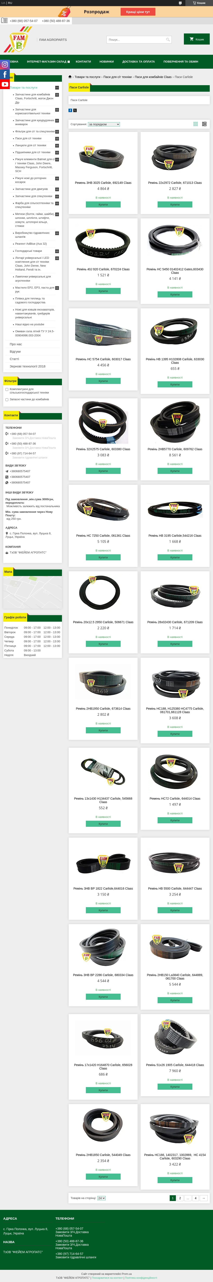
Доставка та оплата (138, 61)
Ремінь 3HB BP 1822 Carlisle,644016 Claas (103, 888)
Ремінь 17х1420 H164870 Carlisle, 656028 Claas (103, 1066)
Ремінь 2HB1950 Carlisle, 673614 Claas (103, 708)
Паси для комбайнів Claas (153, 77)
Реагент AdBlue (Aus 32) (31, 243)
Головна (11, 61)
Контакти (83, 61)
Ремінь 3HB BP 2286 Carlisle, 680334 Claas (103, 975)
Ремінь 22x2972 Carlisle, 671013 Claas (175, 182)
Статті (14, 359)
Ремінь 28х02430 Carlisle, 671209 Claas (175, 622)
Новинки (107, 61)
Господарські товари (28, 250)
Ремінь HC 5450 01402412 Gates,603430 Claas (174, 270)
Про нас (16, 344)
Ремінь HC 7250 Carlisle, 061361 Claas (103, 535)
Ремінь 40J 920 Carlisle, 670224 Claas (103, 269)
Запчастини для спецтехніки (33, 196)
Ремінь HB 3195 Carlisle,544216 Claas (174, 535)
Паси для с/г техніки (117, 77)
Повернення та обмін (181, 61)
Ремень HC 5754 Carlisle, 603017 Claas (103, 359)
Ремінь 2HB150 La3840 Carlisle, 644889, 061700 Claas (175, 976)
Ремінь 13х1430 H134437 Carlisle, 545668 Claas (103, 800)
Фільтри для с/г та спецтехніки (35, 131)
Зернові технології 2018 (27, 366)
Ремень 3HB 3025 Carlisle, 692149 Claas (103, 182)
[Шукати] (168, 39)
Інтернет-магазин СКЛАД (46, 61)
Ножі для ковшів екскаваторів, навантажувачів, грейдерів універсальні (35, 313)
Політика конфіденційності (141, 1277)
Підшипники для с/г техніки (32, 152)
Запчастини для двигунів (31, 189)
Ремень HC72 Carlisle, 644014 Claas (175, 798)
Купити (103, 204)
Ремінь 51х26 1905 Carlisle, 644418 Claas (175, 1065)
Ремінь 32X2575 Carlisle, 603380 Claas (103, 449)
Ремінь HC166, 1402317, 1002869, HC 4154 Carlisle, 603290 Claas (175, 1156)
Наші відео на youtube (29, 324)
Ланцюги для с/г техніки (30, 145)
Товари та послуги (87, 77)
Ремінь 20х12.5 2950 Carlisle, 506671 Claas (103, 622)
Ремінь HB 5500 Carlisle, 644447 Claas (175, 888)
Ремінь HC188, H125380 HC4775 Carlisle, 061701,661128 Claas (175, 710)
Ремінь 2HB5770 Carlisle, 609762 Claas (175, 449)
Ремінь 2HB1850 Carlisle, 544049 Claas (103, 1155)
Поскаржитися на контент (107, 1277)
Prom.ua (127, 1273)
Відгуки (15, 351)
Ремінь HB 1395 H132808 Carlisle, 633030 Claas (175, 360)
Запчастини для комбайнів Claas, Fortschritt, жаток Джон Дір (34, 98)
